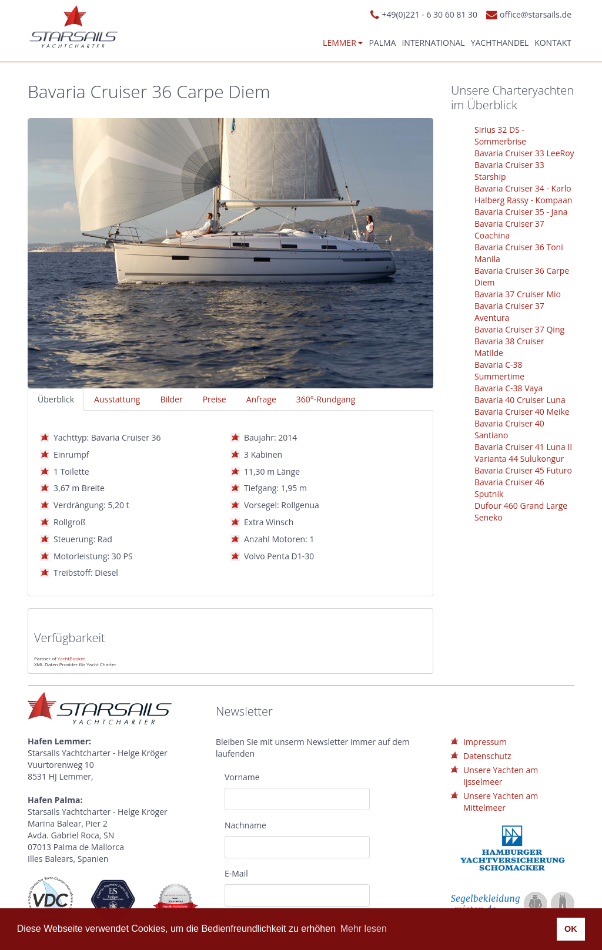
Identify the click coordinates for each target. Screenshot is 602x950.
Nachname (245, 825)
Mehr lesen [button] (363, 929)
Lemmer (343, 42)
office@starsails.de (535, 14)
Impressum (485, 741)
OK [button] (570, 929)
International (433, 42)
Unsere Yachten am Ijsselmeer (500, 775)
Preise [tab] (214, 399)
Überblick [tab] (56, 399)
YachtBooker (71, 658)
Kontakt (552, 42)
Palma (382, 42)
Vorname (242, 777)
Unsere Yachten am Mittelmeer (500, 801)
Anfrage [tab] (261, 399)
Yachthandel (500, 42)
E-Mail (236, 873)
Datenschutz (487, 755)
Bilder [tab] (171, 399)
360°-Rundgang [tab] (325, 399)
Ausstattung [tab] (117, 399)
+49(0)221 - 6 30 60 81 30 (429, 14)
